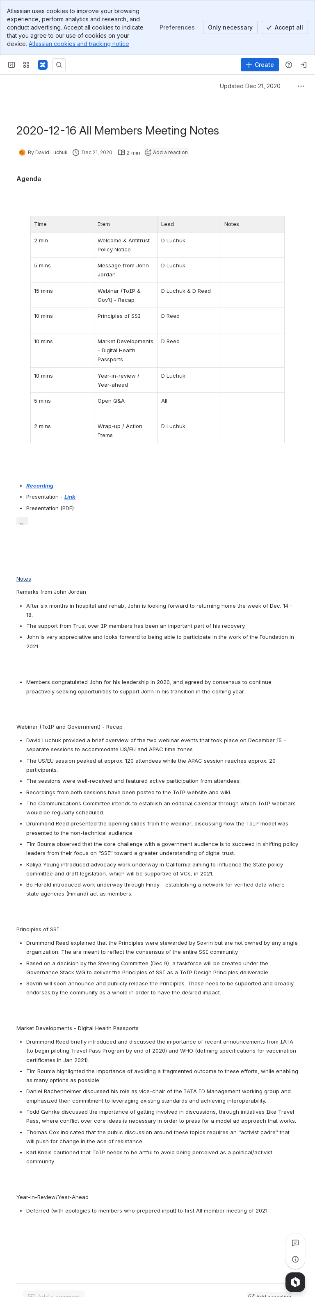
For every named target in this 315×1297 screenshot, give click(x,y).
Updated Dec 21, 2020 (250, 85)
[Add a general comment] (54, 1287)
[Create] (260, 64)
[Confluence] (42, 64)
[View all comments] (295, 1242)
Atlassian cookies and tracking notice (79, 43)
